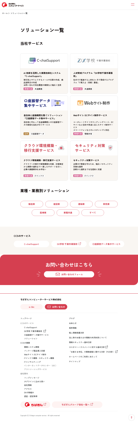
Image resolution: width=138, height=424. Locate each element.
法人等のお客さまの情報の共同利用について (88, 337)
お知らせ (73, 323)
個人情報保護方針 (76, 332)
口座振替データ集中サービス (36, 335)
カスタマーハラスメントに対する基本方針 (87, 347)
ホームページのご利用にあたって (83, 356)
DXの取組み (29, 392)
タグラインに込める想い (34, 381)
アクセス (28, 389)
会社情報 (28, 385)
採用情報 (73, 328)
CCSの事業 (25, 343)
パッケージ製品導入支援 (34, 350)
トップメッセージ (31, 377)
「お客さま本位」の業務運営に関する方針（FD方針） (92, 352)
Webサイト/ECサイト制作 (35, 354)
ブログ (72, 318)
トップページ (26, 318)
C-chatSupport (30, 327)
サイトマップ (74, 361)
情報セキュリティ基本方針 (80, 342)
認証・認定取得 (30, 396)
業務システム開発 (31, 347)
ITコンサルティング (32, 362)
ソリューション (30, 338)
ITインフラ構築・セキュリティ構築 (39, 358)
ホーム (5, 13)
